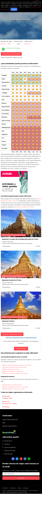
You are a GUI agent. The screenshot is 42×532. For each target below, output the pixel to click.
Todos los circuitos (9, 450)
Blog (3, 422)
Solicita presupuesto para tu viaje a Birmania (21, 338)
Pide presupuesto (21, 348)
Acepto (14, 9)
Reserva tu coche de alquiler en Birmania (15, 373)
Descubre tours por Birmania (11, 54)
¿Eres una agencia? (10, 447)
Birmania (3, 44)
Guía (18, 44)
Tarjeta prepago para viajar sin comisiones (15, 387)
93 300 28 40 (8, 441)
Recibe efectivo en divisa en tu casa (13, 389)
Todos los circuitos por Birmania (12, 334)
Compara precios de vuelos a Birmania (14, 367)
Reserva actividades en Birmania (12, 371)
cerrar (37, 1)
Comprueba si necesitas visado (12, 385)
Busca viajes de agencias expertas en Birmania (16, 365)
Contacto (7, 444)
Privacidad (5, 488)
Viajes (9, 44)
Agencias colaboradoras (9, 426)
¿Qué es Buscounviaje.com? (10, 419)
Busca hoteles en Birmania (10, 369)
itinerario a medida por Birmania (24, 207)
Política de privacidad (31, 470)
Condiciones (12, 488)
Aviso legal (25, 488)
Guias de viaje (8, 454)
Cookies (19, 488)
